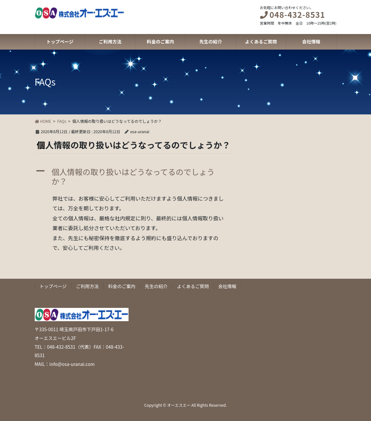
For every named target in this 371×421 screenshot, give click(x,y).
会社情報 (227, 286)
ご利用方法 (87, 286)
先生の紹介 (156, 286)
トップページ (53, 286)
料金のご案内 (121, 286)
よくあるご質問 (193, 286)
